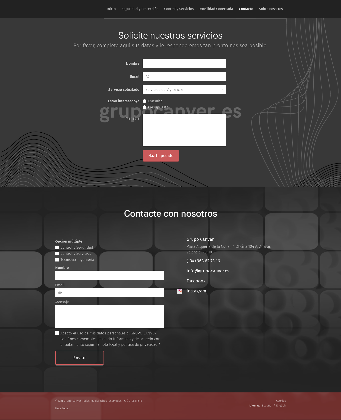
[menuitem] (100, 9)
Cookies (281, 400)
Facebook (196, 280)
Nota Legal (62, 408)
